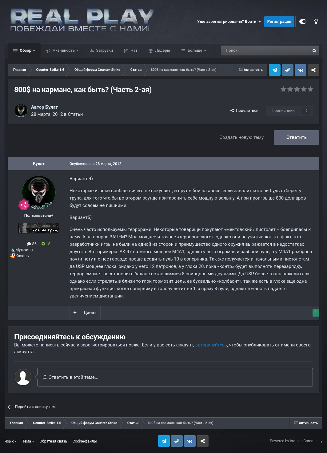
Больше (195, 50)
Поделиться (244, 110)
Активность (64, 50)
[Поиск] (251, 50)
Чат (133, 50)
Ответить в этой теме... (70, 377)
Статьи (75, 114)
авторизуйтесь (211, 345)
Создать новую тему (241, 137)
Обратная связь (53, 441)
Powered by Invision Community (296, 441)
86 (32, 243)
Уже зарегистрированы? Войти (229, 21)
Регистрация (279, 21)
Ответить (296, 137)
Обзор (25, 50)
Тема (28, 441)
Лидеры (162, 50)
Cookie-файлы (85, 441)
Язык (11, 441)
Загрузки (104, 50)
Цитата (90, 313)
